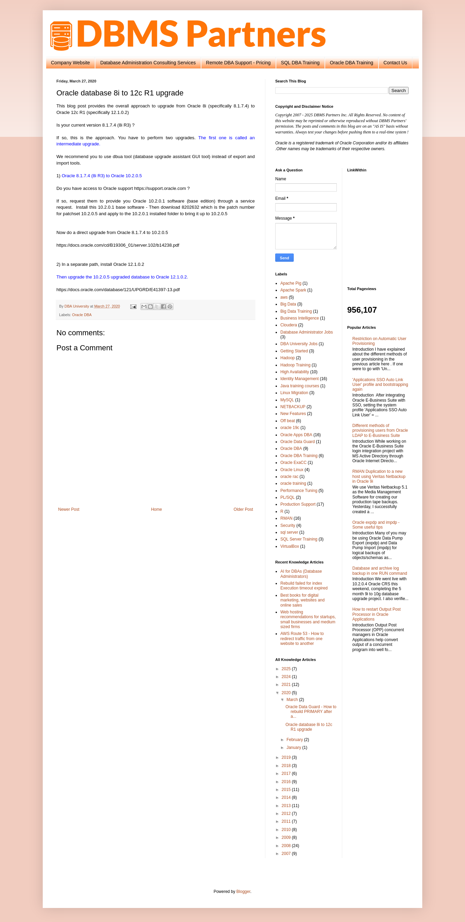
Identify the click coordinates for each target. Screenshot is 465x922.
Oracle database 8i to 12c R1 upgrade (308, 727)
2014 (287, 797)
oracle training (293, 483)
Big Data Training (296, 311)
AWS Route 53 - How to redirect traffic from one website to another (302, 638)
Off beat (287, 420)
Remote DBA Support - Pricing (238, 62)
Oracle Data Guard (297, 441)
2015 (287, 789)
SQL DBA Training (300, 62)
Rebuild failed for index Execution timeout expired (304, 585)
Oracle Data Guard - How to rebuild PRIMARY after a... (310, 711)
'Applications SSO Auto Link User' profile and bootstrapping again (380, 384)
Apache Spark (293, 290)
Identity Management (299, 378)
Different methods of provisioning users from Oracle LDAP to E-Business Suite (380, 430)
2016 (287, 781)
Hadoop (287, 357)
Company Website (70, 62)
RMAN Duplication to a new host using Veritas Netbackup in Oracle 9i (379, 476)
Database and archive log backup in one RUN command (380, 570)
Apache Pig (290, 283)
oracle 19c (289, 427)
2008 (287, 845)
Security (287, 525)
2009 (287, 837)
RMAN (286, 518)
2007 (287, 853)
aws (284, 297)
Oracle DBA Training (351, 62)
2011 (287, 821)
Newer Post (68, 509)
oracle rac (289, 476)
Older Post (243, 509)
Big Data (288, 304)
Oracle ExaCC (293, 462)
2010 (287, 829)
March (293, 699)
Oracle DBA (82, 315)
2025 (287, 668)
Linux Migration (294, 392)
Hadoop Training (295, 365)
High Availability (294, 371)
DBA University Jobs (299, 343)
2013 (287, 805)
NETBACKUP (292, 406)
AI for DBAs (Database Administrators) (301, 574)
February (295, 739)
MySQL (287, 400)
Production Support (298, 504)
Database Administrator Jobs (306, 332)
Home (156, 509)
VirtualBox (289, 546)
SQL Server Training (298, 539)
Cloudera (288, 325)
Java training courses (299, 386)
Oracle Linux (291, 469)
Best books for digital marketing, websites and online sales (302, 600)
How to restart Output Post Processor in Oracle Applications (377, 614)
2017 (287, 773)
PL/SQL (287, 497)
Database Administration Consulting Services (148, 62)
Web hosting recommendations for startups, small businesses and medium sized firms (308, 619)
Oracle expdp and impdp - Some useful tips (376, 525)
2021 (287, 684)
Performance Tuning (298, 490)
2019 (287, 757)
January (294, 747)
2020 (287, 692)
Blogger (243, 891)
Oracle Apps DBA (296, 434)
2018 (287, 765)
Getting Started (294, 351)
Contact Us (395, 62)
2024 (287, 676)
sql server (289, 532)
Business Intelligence (299, 318)
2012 (287, 813)
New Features (293, 413)
